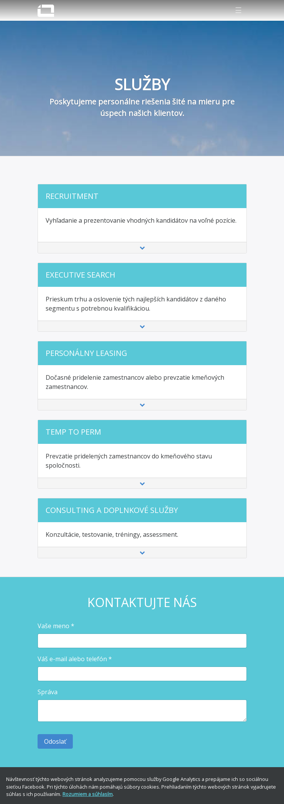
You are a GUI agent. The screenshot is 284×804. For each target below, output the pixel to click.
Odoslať (55, 741)
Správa (47, 692)
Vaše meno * (56, 626)
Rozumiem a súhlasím (87, 794)
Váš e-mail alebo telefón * (75, 659)
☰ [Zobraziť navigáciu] (238, 10)
